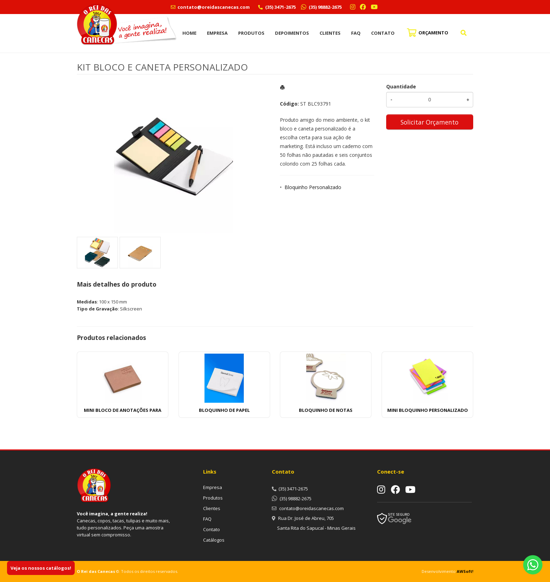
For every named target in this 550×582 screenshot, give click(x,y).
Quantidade (401, 86)
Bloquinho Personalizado (312, 187)
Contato (383, 33)
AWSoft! (465, 571)
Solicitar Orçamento (429, 122)
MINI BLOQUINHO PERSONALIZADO (427, 410)
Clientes (330, 33)
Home (189, 33)
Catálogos (213, 540)
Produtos (251, 33)
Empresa (217, 33)
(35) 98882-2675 (325, 7)
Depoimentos (292, 33)
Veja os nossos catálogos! (41, 568)
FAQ (356, 33)
